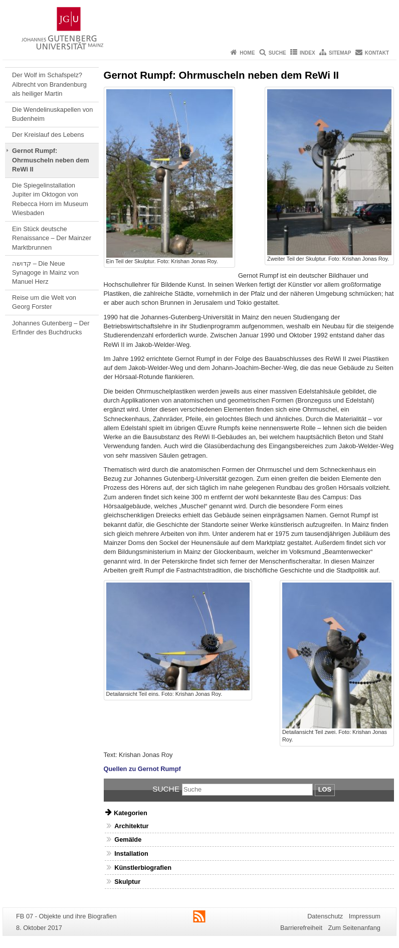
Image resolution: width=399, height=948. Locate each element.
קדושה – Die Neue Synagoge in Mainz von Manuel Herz (45, 273)
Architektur (131, 826)
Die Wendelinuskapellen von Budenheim (52, 114)
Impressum (364, 916)
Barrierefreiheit (301, 927)
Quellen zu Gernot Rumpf (142, 769)
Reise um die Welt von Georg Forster (44, 302)
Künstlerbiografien (142, 867)
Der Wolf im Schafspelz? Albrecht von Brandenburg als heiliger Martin (49, 84)
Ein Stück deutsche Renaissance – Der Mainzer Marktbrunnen (51, 238)
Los (324, 789)
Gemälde (127, 839)
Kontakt (377, 53)
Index (307, 53)
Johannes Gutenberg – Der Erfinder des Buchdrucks (50, 327)
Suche (277, 53)
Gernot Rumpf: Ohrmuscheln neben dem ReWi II (50, 160)
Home (247, 53)
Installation (131, 853)
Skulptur (127, 881)
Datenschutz (325, 916)
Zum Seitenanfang (354, 927)
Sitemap (340, 53)
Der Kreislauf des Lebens (48, 134)
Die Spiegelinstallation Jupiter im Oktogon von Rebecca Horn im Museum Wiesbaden (50, 199)
